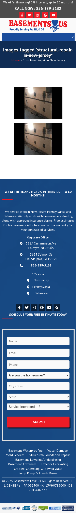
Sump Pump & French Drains (38, 473)
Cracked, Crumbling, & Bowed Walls (38, 469)
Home (15, 60)
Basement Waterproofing (25, 450)
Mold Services (15, 455)
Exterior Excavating (54, 464)
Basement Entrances (22, 464)
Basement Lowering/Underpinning (38, 460)
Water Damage (57, 450)
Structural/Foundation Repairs (50, 455)
